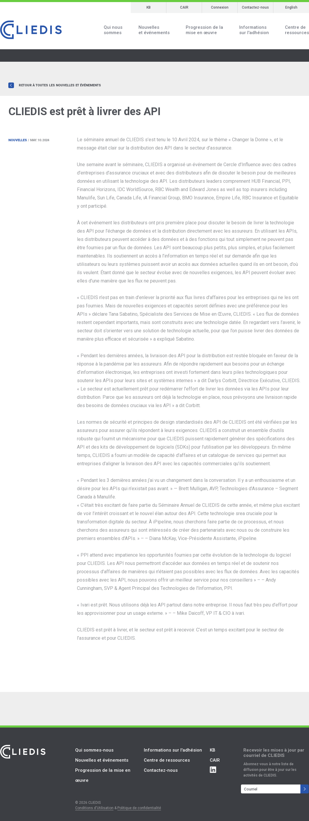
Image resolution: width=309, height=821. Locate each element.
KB (148, 7)
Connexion (219, 7)
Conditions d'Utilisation (94, 808)
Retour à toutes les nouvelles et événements (60, 85)
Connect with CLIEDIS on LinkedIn (213, 769)
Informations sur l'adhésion (173, 750)
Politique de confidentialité (139, 808)
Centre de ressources (167, 760)
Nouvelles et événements (101, 760)
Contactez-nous (255, 7)
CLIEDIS (31, 30)
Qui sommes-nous (94, 750)
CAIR (184, 7)
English (291, 7)
